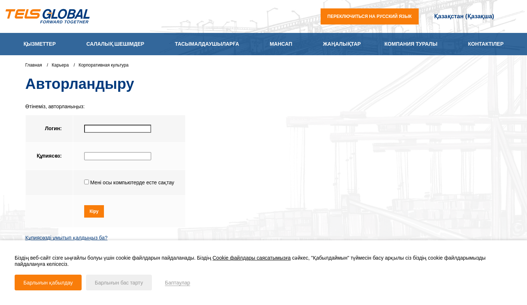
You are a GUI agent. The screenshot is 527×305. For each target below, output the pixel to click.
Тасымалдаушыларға (207, 44)
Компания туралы (411, 44)
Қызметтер (39, 44)
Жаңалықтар (342, 44)
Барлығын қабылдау (48, 283)
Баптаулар (177, 283)
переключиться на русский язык (370, 16)
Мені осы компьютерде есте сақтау (131, 182)
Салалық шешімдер (115, 44)
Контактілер (486, 44)
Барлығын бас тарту (119, 283)
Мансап (281, 44)
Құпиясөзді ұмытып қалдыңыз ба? (66, 238)
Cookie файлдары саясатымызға (252, 258)
